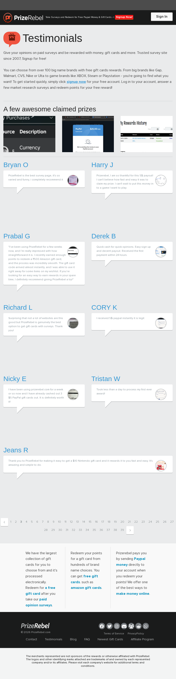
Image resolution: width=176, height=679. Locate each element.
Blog (73, 639)
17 (102, 522)
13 (77, 522)
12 (71, 522)
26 (165, 522)
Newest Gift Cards (110, 639)
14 (83, 522)
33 (80, 530)
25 (157, 522)
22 (136, 522)
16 (96, 522)
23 (143, 522)
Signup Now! (124, 17)
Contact (31, 639)
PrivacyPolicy (136, 633)
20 (122, 522)
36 (101, 530)
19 (115, 522)
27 (172, 522)
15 (90, 522)
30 (60, 530)
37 (108, 530)
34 (87, 530)
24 (150, 522)
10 (59, 522)
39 (122, 530)
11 (65, 522)
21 (129, 522)
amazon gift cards (86, 587)
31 (67, 530)
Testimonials (53, 639)
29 (53, 530)
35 (94, 530)
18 (109, 522)
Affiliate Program (142, 639)
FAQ (87, 639)
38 (115, 530)
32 (73, 530)
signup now (76, 81)
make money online (132, 593)
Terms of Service (114, 633)
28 (46, 530)
